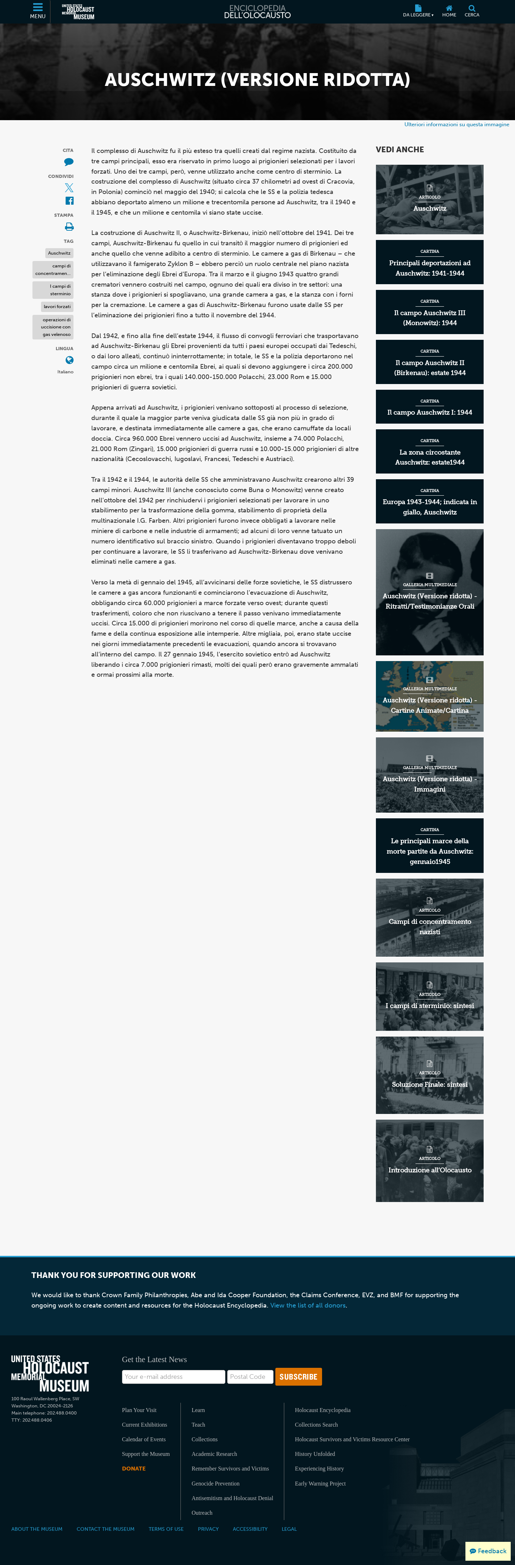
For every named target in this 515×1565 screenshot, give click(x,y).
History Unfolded (315, 1454)
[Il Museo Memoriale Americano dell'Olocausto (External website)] (78, 12)
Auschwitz (59, 253)
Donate (134, 1468)
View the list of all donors (308, 1305)
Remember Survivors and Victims (230, 1469)
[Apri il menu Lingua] (69, 361)
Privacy (208, 1529)
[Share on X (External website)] (69, 188)
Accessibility (250, 1529)
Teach (198, 1425)
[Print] (69, 227)
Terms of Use (166, 1529)
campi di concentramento (53, 269)
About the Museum (36, 1529)
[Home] (449, 12)
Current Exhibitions (144, 1425)
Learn (198, 1410)
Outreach (202, 1513)
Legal (289, 1529)
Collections (205, 1439)
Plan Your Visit (139, 1410)
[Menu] (38, 12)
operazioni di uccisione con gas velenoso (56, 327)
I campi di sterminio (60, 289)
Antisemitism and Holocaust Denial (232, 1498)
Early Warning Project (320, 1483)
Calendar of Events (144, 1439)
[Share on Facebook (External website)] (69, 201)
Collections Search (316, 1425)
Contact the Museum (105, 1529)
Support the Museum (146, 1454)
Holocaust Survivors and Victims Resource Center (352, 1439)
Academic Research (214, 1454)
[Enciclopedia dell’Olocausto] (257, 11)
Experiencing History (319, 1469)
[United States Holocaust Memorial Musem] (50, 1373)
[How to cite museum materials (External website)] (68, 162)
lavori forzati (57, 306)
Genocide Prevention (216, 1483)
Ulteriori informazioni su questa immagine (456, 124)
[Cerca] (472, 12)
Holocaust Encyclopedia (323, 1410)
